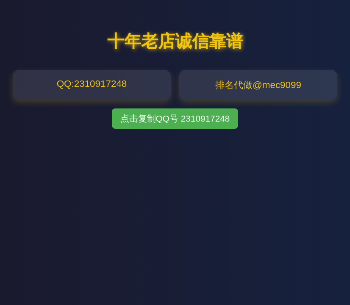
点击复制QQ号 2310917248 (175, 118)
